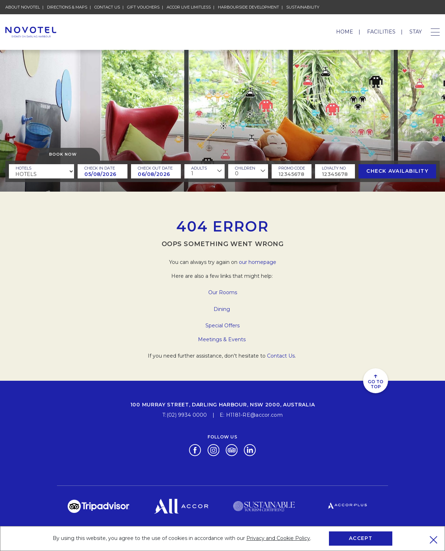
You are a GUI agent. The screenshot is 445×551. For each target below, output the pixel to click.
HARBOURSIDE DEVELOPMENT (248, 7)
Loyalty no (334, 168)
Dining (222, 309)
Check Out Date (155, 168)
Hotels (23, 168)
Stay (415, 31)
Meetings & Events (222, 339)
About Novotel (22, 7)
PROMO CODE (291, 168)
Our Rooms (222, 292)
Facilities (381, 31)
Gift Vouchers (143, 7)
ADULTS (199, 168)
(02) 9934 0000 (187, 415)
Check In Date (99, 168)
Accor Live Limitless (189, 7)
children (245, 168)
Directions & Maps (67, 7)
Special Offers (222, 325)
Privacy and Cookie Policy (278, 538)
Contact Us (107, 7)
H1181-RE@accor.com (254, 415)
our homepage (257, 262)
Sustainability (302, 7)
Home (344, 31)
